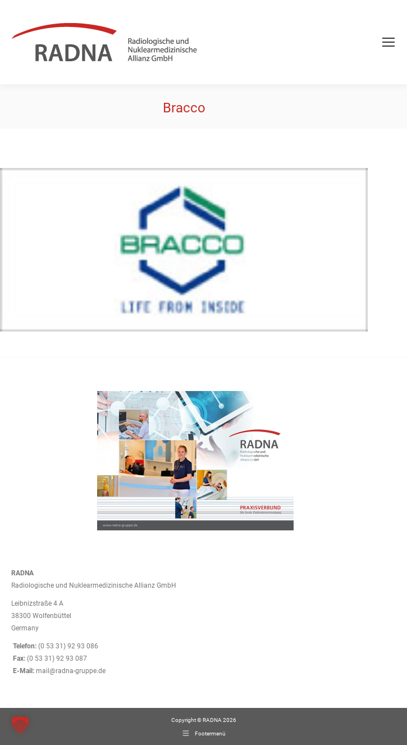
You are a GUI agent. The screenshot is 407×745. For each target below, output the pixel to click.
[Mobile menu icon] (388, 42)
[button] (20, 725)
